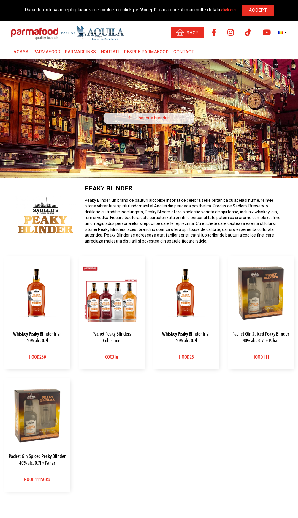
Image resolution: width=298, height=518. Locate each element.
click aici (228, 9)
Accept (258, 10)
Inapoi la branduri (149, 118)
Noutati (110, 51)
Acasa (21, 51)
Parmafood (47, 51)
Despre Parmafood (146, 51)
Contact (183, 51)
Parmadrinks (80, 51)
